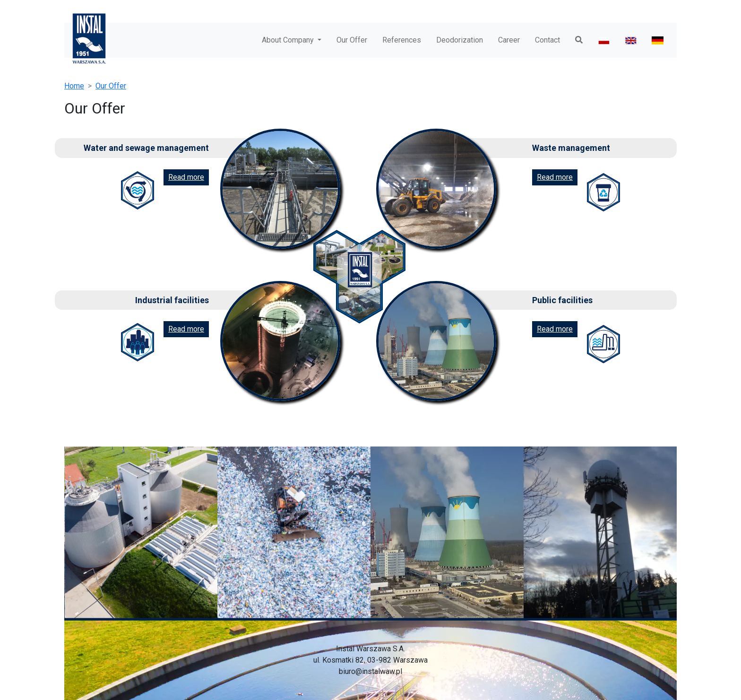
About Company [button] (289, 39)
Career (509, 39)
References (401, 39)
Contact (547, 39)
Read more (186, 177)
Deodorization (459, 39)
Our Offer (351, 39)
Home (74, 85)
